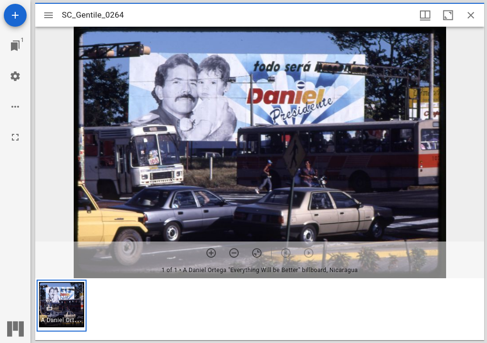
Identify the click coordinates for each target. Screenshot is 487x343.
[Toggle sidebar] (48, 15)
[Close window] (470, 15)
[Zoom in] (211, 253)
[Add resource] (15, 15)
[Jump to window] (15, 45)
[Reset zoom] (256, 253)
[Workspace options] (15, 106)
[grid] (259, 309)
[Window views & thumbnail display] (425, 15)
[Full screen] (15, 137)
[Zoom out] (234, 253)
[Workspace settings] (15, 76)
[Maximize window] (448, 15)
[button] (61, 305)
